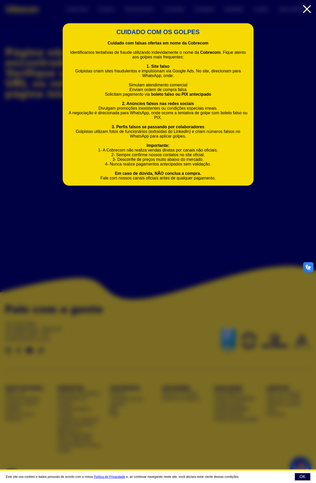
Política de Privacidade (109, 477)
